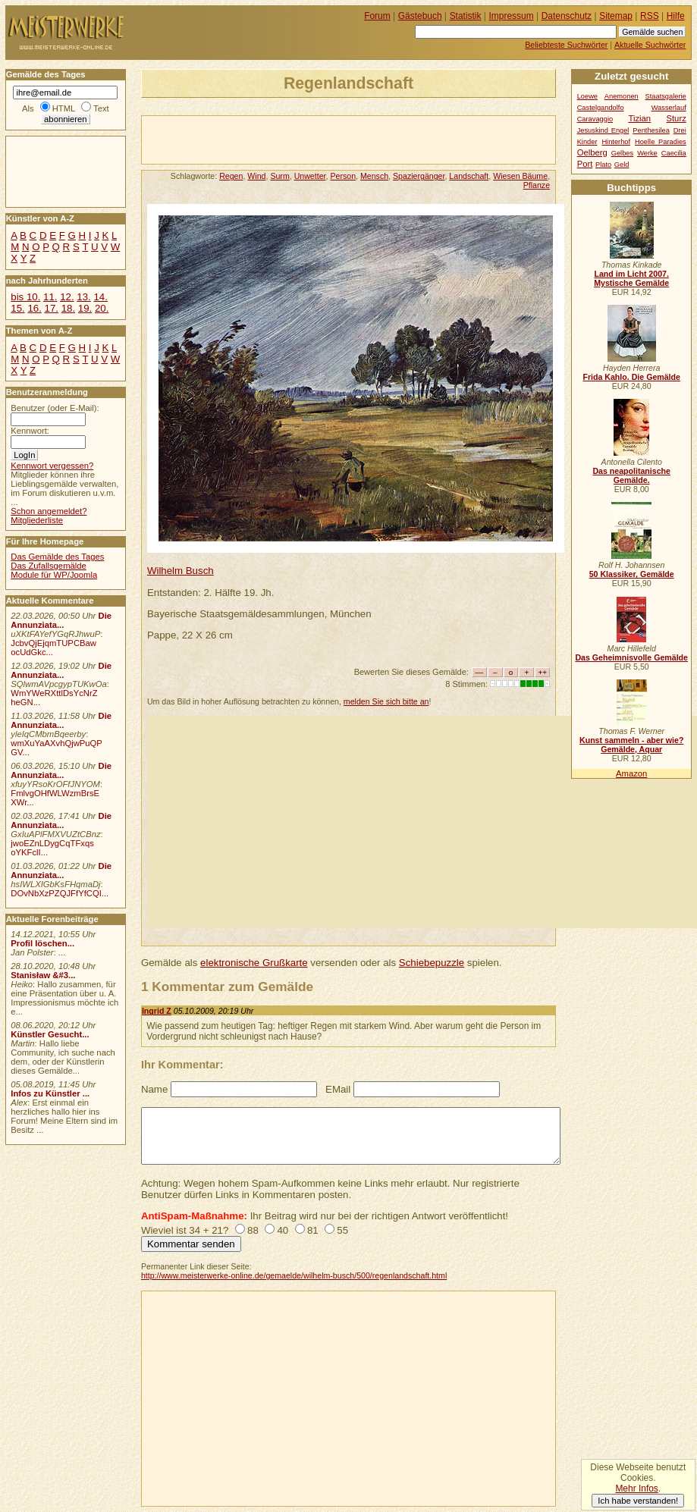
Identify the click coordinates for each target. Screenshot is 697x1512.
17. (51, 308)
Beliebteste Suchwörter (566, 44)
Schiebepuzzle (431, 962)
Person (343, 175)
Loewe (587, 96)
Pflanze (536, 185)
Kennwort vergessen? (52, 465)
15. (17, 308)
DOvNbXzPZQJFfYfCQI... (59, 893)
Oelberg (592, 152)
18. (68, 308)
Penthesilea (651, 130)
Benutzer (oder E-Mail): (55, 408)
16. (34, 308)
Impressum (511, 16)
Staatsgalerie (665, 96)
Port (585, 163)
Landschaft (468, 175)
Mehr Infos (636, 1488)
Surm (279, 175)
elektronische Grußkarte (254, 962)
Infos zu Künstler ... (50, 1093)
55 (342, 1230)
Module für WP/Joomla (54, 574)
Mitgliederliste (37, 520)
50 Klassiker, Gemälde (631, 574)
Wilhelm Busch (180, 570)
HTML (63, 108)
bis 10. (25, 297)
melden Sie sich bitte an (386, 701)
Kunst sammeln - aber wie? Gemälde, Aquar (631, 745)
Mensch (374, 175)
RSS (649, 16)
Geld (621, 164)
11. (50, 297)
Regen (231, 175)
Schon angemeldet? (48, 511)
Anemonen (621, 96)
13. (83, 297)
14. (100, 297)
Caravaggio (595, 119)
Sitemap (616, 16)
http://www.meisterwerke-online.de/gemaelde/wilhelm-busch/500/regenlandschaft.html (294, 1275)
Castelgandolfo (600, 107)
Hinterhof (615, 142)
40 (282, 1230)
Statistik (466, 16)
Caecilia (673, 153)
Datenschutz (567, 16)
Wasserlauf (668, 107)
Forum (377, 16)
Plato (603, 164)
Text (101, 108)
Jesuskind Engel (603, 130)
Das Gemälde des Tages (57, 556)
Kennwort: (30, 430)
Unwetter (310, 175)
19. (85, 308)
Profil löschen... (42, 943)
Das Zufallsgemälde (48, 565)
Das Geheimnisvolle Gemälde (631, 657)
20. (101, 308)
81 (313, 1230)
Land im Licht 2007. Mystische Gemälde (631, 278)
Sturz (676, 118)
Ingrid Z (156, 1010)
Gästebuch (420, 16)
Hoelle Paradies (660, 142)
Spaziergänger (418, 175)
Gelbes (622, 153)
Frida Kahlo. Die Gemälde (631, 376)
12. (67, 297)
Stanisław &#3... (43, 975)
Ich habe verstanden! (638, 1500)
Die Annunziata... (61, 620)
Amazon (631, 773)
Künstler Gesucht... (50, 1034)
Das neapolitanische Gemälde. (631, 475)
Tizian (639, 118)
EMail (337, 1089)
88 (253, 1230)
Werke (647, 153)
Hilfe (676, 16)
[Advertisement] (319, 139)
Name (154, 1089)
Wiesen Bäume (520, 175)
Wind (256, 175)
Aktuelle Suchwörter (650, 44)
